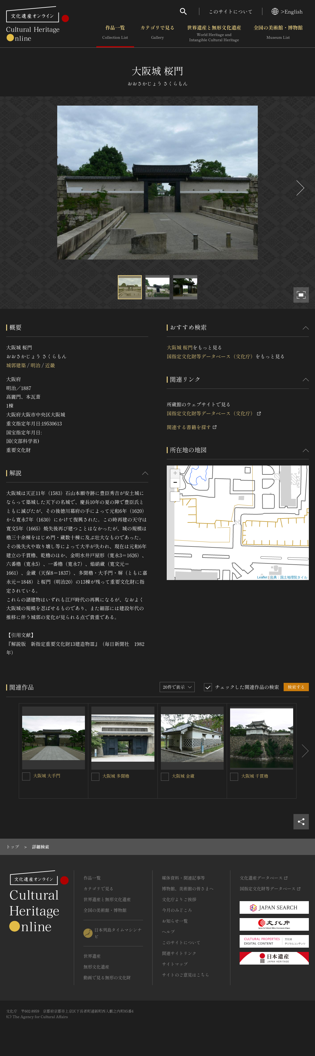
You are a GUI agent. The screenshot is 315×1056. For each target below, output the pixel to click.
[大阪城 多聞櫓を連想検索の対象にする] (95, 777)
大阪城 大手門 (46, 775)
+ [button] (175, 473)
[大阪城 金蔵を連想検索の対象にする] (165, 777)
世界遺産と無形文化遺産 (214, 33)
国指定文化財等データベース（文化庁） (211, 356)
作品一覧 (115, 33)
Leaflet (262, 577)
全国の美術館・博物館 (278, 33)
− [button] (175, 483)
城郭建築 (16, 365)
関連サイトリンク (179, 953)
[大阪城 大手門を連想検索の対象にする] (26, 776)
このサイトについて (231, 11)
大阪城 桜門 (180, 347)
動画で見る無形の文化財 (107, 977)
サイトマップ (175, 964)
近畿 (50, 365)
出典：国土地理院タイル (288, 577)
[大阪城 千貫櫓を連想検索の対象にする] (234, 777)
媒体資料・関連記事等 (183, 878)
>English (287, 11)
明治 (35, 365)
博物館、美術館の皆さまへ (187, 888)
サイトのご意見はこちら (185, 975)
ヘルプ (168, 932)
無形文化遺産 (96, 967)
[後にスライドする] (299, 188)
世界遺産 (92, 956)
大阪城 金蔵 (183, 776)
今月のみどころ (177, 910)
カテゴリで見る (157, 33)
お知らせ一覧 (175, 921)
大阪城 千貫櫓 (254, 776)
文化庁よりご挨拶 (179, 899)
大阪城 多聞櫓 (116, 776)
